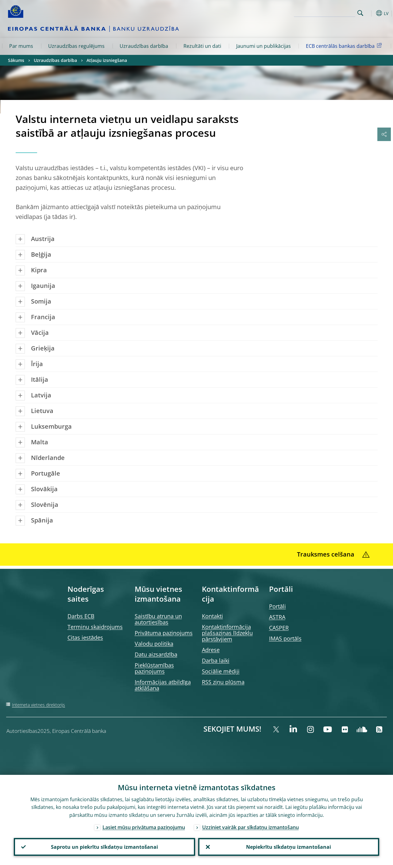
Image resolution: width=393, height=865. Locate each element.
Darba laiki (215, 660)
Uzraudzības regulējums (76, 46)
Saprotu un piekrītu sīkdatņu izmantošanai (104, 847)
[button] (370, 13)
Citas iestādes (85, 637)
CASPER (279, 627)
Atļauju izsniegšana (107, 60)
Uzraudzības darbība (144, 46)
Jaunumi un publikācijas (263, 46)
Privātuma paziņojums (164, 633)
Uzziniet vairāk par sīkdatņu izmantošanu (250, 827)
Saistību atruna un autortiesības (158, 619)
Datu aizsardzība (156, 654)
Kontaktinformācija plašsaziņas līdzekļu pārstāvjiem (227, 633)
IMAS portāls (285, 638)
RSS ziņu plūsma (223, 682)
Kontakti (212, 616)
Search (360, 13)
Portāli (277, 606)
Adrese (211, 649)
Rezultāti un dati (202, 46)
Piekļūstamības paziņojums (154, 668)
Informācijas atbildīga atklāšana (163, 685)
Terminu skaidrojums (95, 626)
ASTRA (277, 617)
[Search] (324, 12)
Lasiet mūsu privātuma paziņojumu (143, 827)
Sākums (16, 60)
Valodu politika (154, 643)
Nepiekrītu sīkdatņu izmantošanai (288, 847)
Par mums (21, 46)
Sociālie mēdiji (221, 671)
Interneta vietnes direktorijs (38, 705)
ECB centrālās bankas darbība (345, 45)
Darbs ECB (80, 616)
